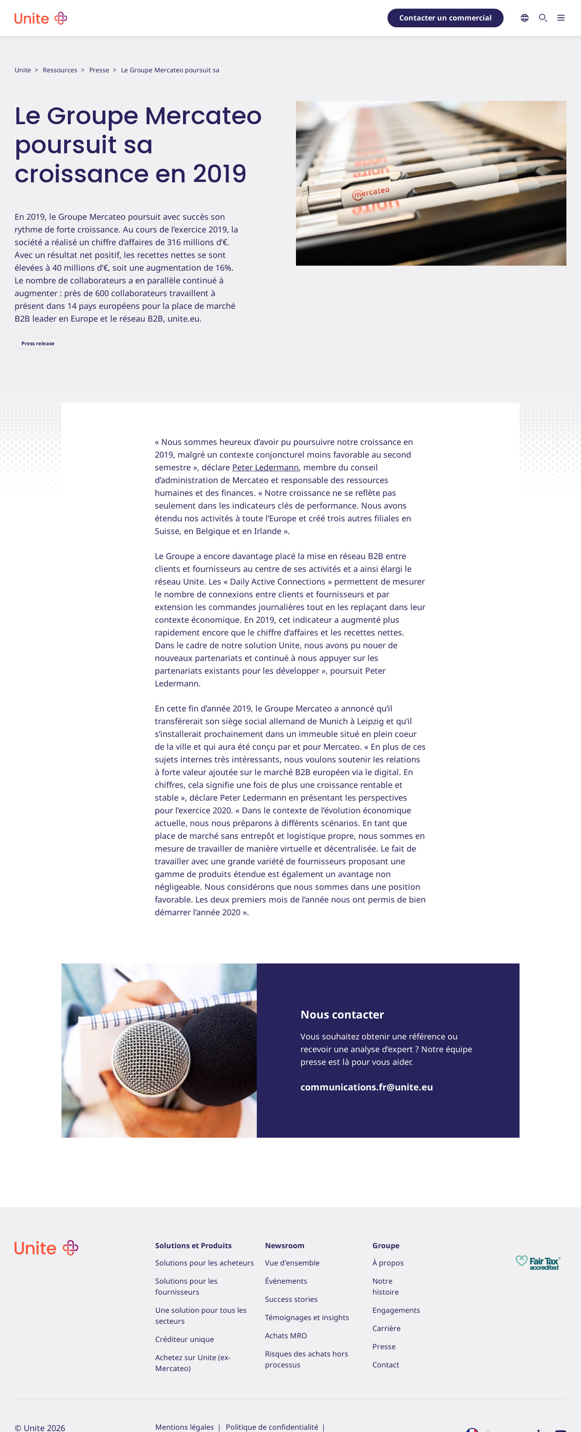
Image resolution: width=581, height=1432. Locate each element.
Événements (286, 1281)
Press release (38, 343)
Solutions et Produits (193, 1245)
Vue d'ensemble (292, 1263)
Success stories (291, 1299)
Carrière (386, 1328)
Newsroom (285, 1245)
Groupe (385, 1245)
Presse (99, 70)
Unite (23, 70)
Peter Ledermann (265, 467)
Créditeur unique (184, 1339)
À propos (388, 1263)
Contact (385, 1365)
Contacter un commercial (445, 18)
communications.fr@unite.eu (367, 1087)
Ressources (60, 70)
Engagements (396, 1310)
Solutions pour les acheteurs (204, 1263)
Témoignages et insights (307, 1317)
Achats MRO (286, 1336)
